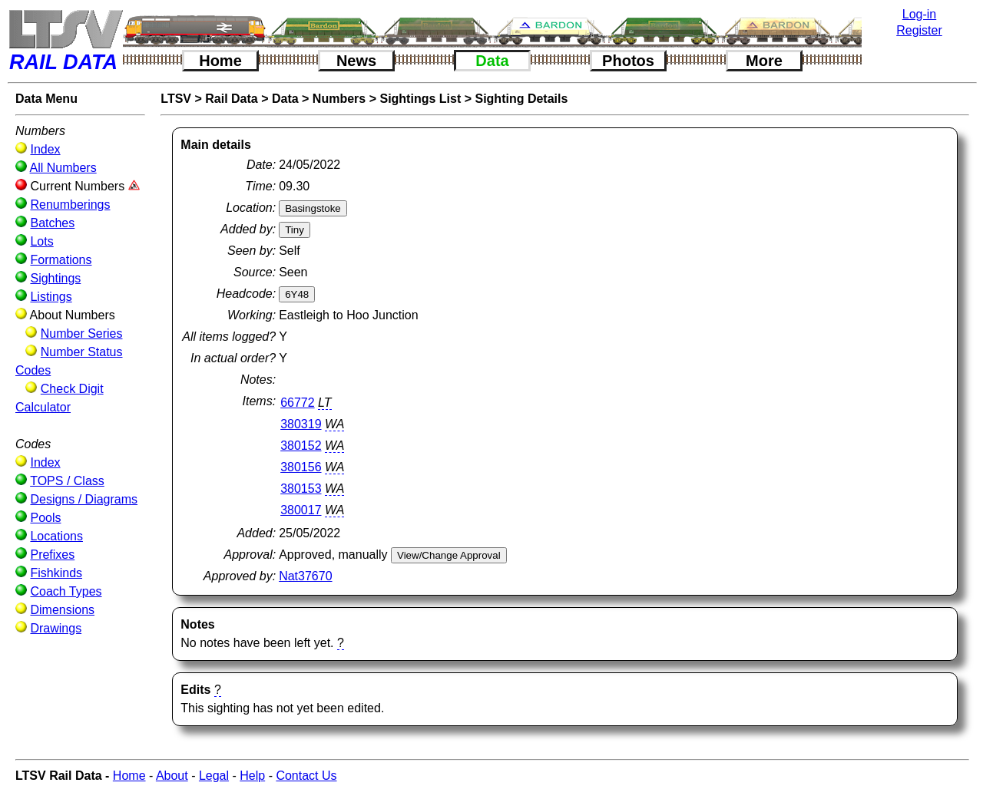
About (172, 775)
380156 (300, 467)
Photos (628, 60)
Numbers (339, 98)
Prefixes (52, 554)
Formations (60, 259)
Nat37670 (305, 576)
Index (45, 149)
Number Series (82, 333)
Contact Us (306, 775)
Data (491, 60)
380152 (300, 445)
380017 (300, 510)
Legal (214, 775)
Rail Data (231, 98)
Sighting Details (521, 98)
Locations (56, 536)
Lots (41, 241)
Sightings (55, 278)
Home (220, 60)
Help (252, 775)
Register (919, 30)
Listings (50, 296)
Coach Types (65, 591)
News (356, 60)
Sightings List (420, 98)
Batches (52, 222)
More (764, 60)
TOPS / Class (67, 480)
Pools (45, 517)
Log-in (919, 14)
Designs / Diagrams (83, 499)
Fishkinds (56, 572)
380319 (300, 424)
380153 (300, 488)
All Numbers (63, 167)
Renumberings (70, 204)
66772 (297, 402)
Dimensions (62, 609)
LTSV (176, 98)
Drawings (55, 628)
